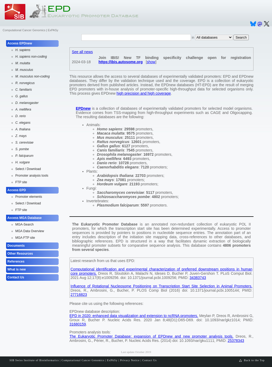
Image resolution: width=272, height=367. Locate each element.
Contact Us (15, 277)
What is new (16, 269)
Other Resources (20, 253)
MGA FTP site (25, 238)
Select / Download (28, 169)
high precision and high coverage (143, 93)
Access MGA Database (24, 218)
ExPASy (53, 30)
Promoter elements (28, 197)
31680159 (77, 324)
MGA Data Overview (29, 231)
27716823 (79, 294)
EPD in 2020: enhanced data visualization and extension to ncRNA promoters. (133, 316)
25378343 (236, 340)
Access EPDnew (19, 43)
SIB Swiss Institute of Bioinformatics (34, 360)
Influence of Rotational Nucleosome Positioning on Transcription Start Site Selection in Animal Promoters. (161, 286)
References (16, 261)
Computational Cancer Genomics (24, 30)
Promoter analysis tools (31, 175)
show (151, 62)
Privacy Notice (130, 360)
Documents (16, 245)
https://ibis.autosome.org (121, 62)
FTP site (21, 182)
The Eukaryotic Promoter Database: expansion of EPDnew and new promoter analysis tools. (151, 336)
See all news (82, 52)
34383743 (198, 278)
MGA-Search (24, 224)
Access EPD (16, 190)
